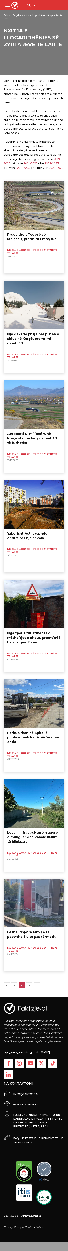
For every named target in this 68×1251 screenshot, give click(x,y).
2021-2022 (31, 163)
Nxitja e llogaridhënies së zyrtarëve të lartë (32, 251)
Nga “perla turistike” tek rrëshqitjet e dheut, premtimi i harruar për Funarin (33, 637)
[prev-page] (7, 985)
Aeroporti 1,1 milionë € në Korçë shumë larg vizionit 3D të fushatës (32, 438)
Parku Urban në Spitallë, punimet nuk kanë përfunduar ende (33, 737)
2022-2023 (51, 163)
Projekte (17, 15)
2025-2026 (56, 167)
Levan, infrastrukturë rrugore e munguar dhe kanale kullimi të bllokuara (33, 837)
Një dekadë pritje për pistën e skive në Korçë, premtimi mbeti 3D (33, 338)
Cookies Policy (34, 1227)
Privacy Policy (13, 1227)
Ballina (7, 15)
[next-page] (37, 985)
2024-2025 (22, 167)
